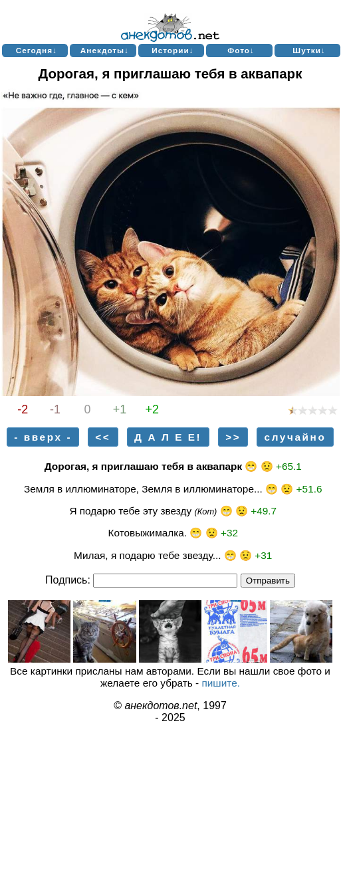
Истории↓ (173, 50)
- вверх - (43, 437)
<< (102, 437)
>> (233, 437)
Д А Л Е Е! (167, 437)
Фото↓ (241, 50)
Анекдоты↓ (104, 50)
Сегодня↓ (36, 50)
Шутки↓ (309, 50)
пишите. (220, 683)
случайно (295, 437)
